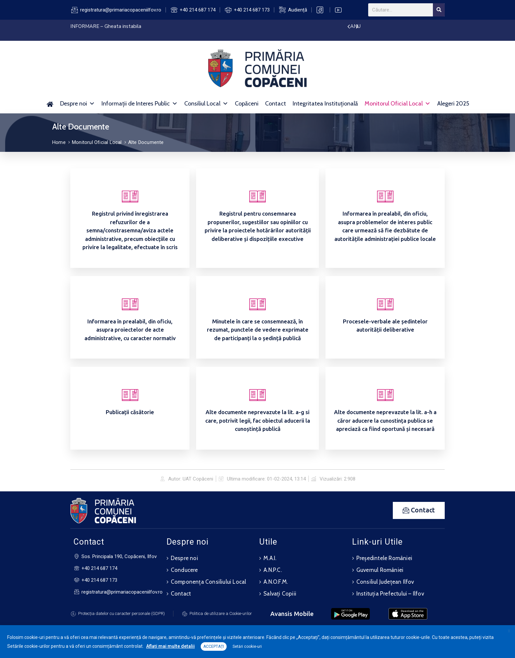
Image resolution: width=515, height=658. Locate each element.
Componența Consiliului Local (208, 581)
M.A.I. (269, 558)
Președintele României (384, 558)
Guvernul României (379, 570)
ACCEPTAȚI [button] (213, 646)
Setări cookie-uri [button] (247, 646)
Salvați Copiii (279, 593)
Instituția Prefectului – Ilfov (390, 593)
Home (59, 142)
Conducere (184, 570)
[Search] (439, 9)
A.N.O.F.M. (275, 581)
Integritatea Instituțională (325, 103)
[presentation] (349, 27)
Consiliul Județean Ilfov (385, 581)
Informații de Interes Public (139, 103)
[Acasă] (50, 103)
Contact (275, 103)
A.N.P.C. (272, 570)
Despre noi (77, 103)
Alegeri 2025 (453, 103)
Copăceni (246, 103)
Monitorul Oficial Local (398, 103)
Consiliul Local (206, 103)
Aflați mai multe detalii (170, 646)
